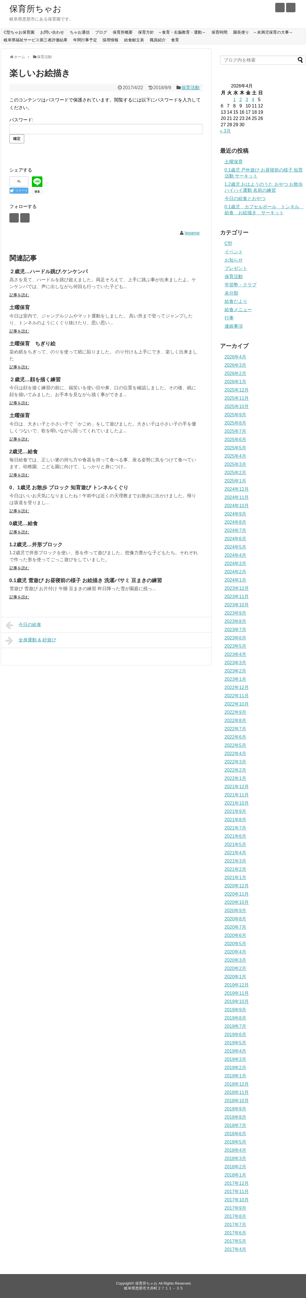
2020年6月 (236, 935)
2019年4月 (236, 1051)
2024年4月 (236, 555)
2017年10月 (237, 1199)
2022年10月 (237, 704)
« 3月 (225, 131)
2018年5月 (236, 1142)
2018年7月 (236, 1125)
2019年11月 (237, 993)
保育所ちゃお (35, 8)
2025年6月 (236, 439)
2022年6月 (236, 737)
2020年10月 (237, 902)
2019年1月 (236, 1075)
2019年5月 (236, 1042)
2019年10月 (237, 1001)
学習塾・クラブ (240, 284)
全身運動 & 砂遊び (30, 640)
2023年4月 (236, 654)
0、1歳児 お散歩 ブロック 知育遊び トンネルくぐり (68, 487)
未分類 (231, 293)
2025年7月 (236, 431)
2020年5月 (236, 943)
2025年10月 (237, 406)
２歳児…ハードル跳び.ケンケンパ (48, 271)
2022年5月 (236, 745)
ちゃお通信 (80, 32)
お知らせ (234, 260)
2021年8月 (236, 819)
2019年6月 (236, 1034)
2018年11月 (237, 1092)
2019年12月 (237, 985)
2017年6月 (236, 1232)
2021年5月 (236, 844)
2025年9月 (236, 414)
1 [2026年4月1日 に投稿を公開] (234, 99)
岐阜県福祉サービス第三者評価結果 (35, 40)
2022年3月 (236, 761)
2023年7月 (236, 629)
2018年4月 (236, 1150)
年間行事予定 (85, 40)
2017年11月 (237, 1191)
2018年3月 (236, 1158)
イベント (234, 251)
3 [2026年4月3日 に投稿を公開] (247, 99)
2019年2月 (236, 1067)
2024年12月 (237, 489)
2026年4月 (236, 356)
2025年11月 (237, 398)
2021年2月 (236, 869)
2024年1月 (236, 580)
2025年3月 (236, 464)
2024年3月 (236, 563)
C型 (229, 243)
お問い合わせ (52, 32)
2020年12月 (237, 885)
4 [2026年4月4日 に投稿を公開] (253, 99)
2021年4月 (236, 852)
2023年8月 (236, 621)
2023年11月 (237, 596)
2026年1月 (236, 381)
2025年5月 (236, 447)
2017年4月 (236, 1249)
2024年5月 (236, 547)
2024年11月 (237, 497)
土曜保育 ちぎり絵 (32, 344)
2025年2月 (236, 472)
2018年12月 (237, 1084)
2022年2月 (236, 770)
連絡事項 (234, 326)
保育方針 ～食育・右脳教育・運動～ (172, 32)
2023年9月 (236, 613)
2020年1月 (236, 976)
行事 (229, 317)
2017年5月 (236, 1241)
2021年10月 (237, 803)
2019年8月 (236, 1018)
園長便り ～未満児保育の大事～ (263, 32)
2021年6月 (236, 836)
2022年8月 (236, 720)
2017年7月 (236, 1224)
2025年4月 (236, 456)
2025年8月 (236, 423)
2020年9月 (236, 910)
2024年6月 (236, 538)
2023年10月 (237, 604)
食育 (175, 40)
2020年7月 (236, 927)
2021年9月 (236, 811)
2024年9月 (236, 514)
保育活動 (190, 87)
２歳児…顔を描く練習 (35, 379)
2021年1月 (236, 877)
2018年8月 (236, 1117)
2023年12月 (237, 588)
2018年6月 (236, 1133)
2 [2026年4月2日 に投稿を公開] (240, 99)
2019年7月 (236, 1026)
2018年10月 (237, 1100)
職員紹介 (158, 40)
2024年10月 (237, 505)
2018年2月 (236, 1166)
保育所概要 (123, 32)
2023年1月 (236, 679)
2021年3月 (236, 861)
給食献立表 (134, 40)
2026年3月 (236, 365)
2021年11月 (237, 794)
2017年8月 (236, 1216)
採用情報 (110, 40)
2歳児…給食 (23, 452)
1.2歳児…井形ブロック (36, 544)
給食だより (236, 301)
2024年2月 (236, 571)
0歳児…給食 (23, 523)
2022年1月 (236, 778)
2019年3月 (236, 1059)
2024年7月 (236, 530)
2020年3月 (236, 960)
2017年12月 (237, 1183)
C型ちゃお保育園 (19, 32)
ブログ (101, 32)
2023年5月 (236, 646)
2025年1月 (236, 480)
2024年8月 (236, 522)
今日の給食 (23, 625)
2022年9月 (236, 712)
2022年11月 (237, 695)
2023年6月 (236, 637)
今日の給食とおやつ (245, 198)
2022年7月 (236, 728)
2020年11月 (237, 894)
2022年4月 (236, 753)
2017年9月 (236, 1208)
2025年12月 (237, 390)
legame (192, 233)
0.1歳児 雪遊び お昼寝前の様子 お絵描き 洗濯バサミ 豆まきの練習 (85, 580)
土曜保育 (19, 307)
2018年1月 (236, 1175)
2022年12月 (237, 687)
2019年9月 (236, 1009)
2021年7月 (236, 828)
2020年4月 (236, 951)
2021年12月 (237, 786)
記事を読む (19, 295)
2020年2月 (236, 968)
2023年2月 (236, 671)
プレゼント (236, 268)
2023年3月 (236, 662)
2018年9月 (236, 1109)
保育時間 (219, 32)
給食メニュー (238, 309)
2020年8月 (236, 918)
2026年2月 (236, 373)
